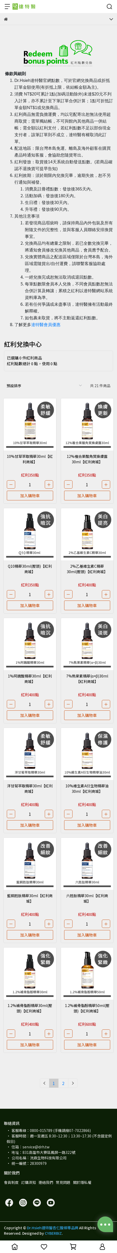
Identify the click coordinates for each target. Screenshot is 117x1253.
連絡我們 (45, 1182)
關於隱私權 (82, 1182)
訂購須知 (28, 1182)
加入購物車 (30, 495)
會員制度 (11, 1182)
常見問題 (63, 1182)
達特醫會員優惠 (45, 324)
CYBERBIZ (53, 1233)
